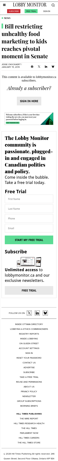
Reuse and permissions (29, 382)
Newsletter (29, 396)
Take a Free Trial (29, 377)
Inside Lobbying (29, 338)
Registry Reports (29, 334)
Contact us (29, 362)
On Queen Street (29, 343)
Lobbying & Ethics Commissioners (29, 329)
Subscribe (14, 11)
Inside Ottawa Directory (29, 324)
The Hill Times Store (29, 442)
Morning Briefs (29, 406)
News (7, 18)
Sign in (29, 353)
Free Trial (31, 11)
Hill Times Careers (29, 438)
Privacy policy (29, 391)
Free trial (29, 290)
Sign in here (29, 101)
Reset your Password (29, 358)
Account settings (29, 348)
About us (29, 386)
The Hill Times (29, 428)
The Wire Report (29, 418)
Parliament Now (29, 433)
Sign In (46, 11)
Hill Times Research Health (29, 423)
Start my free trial (29, 240)
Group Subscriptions (29, 401)
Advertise (29, 367)
